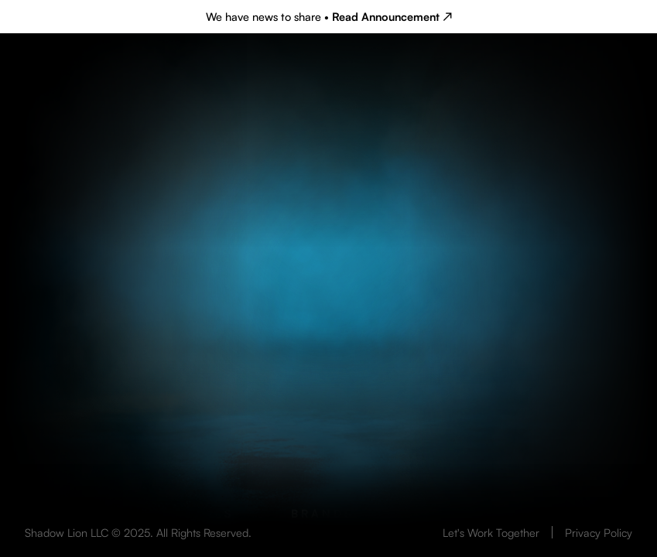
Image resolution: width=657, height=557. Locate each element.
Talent (462, 513)
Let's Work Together (491, 532)
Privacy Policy (598, 532)
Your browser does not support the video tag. (328, 342)
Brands (322, 513)
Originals (191, 513)
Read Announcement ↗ (392, 16)
